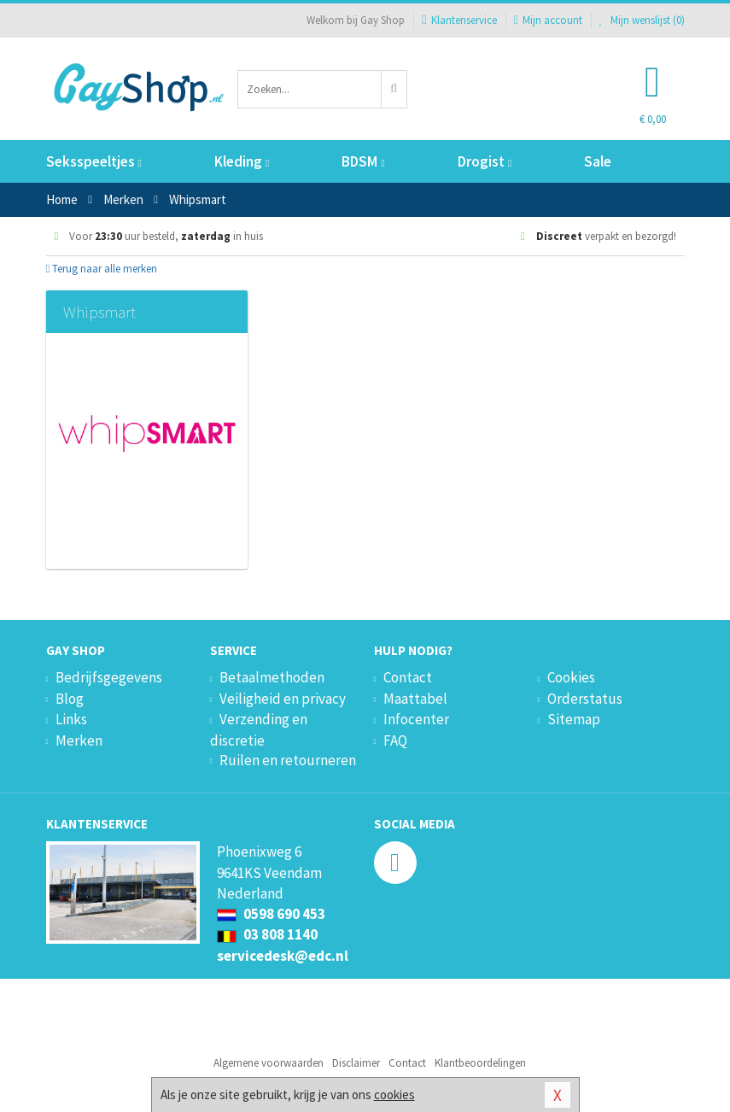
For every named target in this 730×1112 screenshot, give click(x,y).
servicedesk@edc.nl (282, 955)
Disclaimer (356, 1063)
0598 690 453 (271, 913)
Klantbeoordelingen (480, 1063)
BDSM (363, 161)
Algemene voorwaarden (268, 1063)
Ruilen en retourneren (287, 760)
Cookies (571, 677)
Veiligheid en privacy (282, 698)
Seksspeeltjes (94, 161)
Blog (69, 698)
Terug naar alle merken (102, 268)
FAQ (395, 740)
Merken (78, 740)
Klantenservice (459, 20)
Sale (597, 161)
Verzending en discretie (258, 729)
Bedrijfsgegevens (108, 677)
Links (71, 719)
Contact (407, 677)
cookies (394, 1094)
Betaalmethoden (271, 677)
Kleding (241, 161)
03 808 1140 (267, 934)
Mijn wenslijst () (642, 20)
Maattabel (415, 698)
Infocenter (416, 719)
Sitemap (573, 719)
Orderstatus (584, 698)
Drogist (484, 161)
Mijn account (548, 20)
